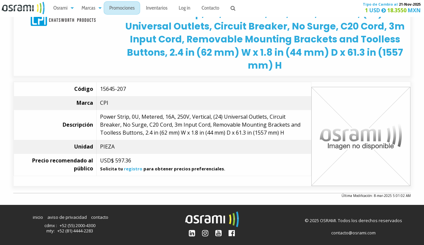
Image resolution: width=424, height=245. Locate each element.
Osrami (60, 8)
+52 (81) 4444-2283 (75, 230)
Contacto (210, 8)
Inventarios (156, 8)
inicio (38, 217)
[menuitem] (62, 8)
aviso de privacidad (67, 217)
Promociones (122, 8)
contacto (99, 217)
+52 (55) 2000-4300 (77, 225)
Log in (184, 8)
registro (133, 169)
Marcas (88, 8)
